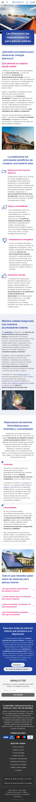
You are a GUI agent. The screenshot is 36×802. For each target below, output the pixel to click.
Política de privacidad (14, 792)
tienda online (22, 374)
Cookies (24, 792)
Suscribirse (18, 695)
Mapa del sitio (13, 790)
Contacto (18, 770)
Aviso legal (22, 790)
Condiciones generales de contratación (17, 794)
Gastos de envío (18, 756)
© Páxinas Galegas (18, 799)
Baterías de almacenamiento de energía (18, 783)
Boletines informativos (18, 761)
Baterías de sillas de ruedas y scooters (18, 779)
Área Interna (18, 796)
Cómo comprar (18, 747)
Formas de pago (18, 753)
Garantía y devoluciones (18, 759)
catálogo (6, 487)
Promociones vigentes (18, 764)
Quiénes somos (18, 750)
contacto (25, 483)
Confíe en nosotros (18, 383)
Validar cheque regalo (18, 767)
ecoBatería (8, 332)
